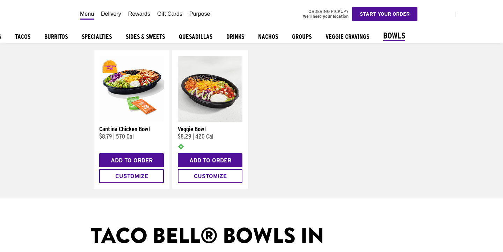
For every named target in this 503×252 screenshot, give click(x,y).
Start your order (385, 14)
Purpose (199, 14)
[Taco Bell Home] (38, 14)
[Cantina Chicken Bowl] (131, 120)
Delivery (111, 14)
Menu (87, 14)
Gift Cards (169, 14)
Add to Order (132, 160)
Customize (131, 176)
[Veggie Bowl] (210, 120)
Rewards (139, 14)
